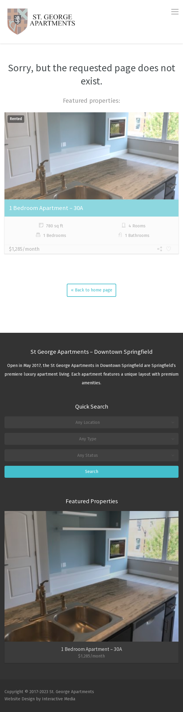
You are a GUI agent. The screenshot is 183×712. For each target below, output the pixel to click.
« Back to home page (91, 290)
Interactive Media (58, 699)
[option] (91, 183)
